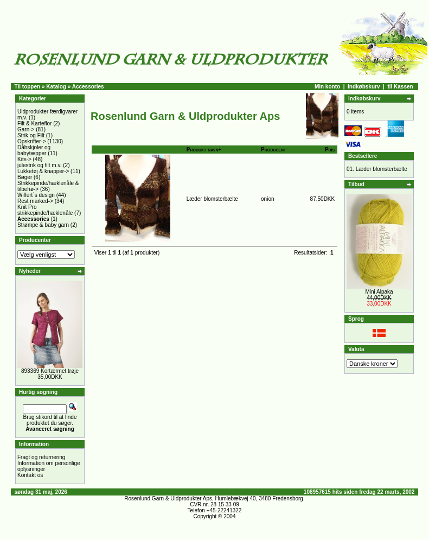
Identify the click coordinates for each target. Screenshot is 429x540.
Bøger (24, 177)
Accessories (88, 87)
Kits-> (24, 159)
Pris (330, 150)
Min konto (327, 87)
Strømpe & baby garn (43, 225)
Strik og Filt (30, 135)
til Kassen (400, 87)
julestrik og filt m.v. (39, 165)
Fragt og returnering (41, 457)
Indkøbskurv (364, 87)
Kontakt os (30, 475)
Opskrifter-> (31, 141)
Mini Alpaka (379, 292)
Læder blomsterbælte (212, 199)
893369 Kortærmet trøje (50, 371)
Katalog (56, 87)
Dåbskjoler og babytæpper (33, 150)
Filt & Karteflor (34, 123)
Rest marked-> (35, 201)
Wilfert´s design (36, 195)
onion (267, 199)
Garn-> (25, 129)
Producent (273, 150)
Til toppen (28, 87)
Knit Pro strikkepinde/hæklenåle (45, 210)
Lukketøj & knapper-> (43, 171)
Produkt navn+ (204, 150)
